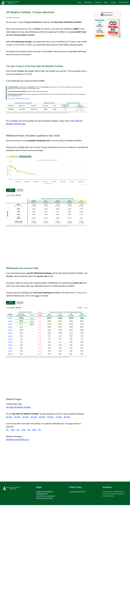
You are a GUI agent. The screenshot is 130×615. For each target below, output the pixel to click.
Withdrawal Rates (41, 604)
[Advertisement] (65, 18)
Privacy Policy (124, 2)
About (106, 2)
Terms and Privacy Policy (77, 601)
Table (81, 417)
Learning (98, 2)
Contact (113, 2)
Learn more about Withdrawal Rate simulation (18, 179)
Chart (86, 417)
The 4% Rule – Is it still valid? (45, 606)
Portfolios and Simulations (44, 601)
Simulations (88, 2)
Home (79, 2)
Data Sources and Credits (44, 608)
